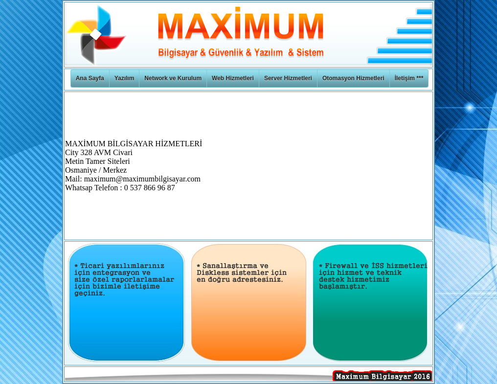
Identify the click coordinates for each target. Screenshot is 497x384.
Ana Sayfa (90, 78)
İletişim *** (409, 78)
